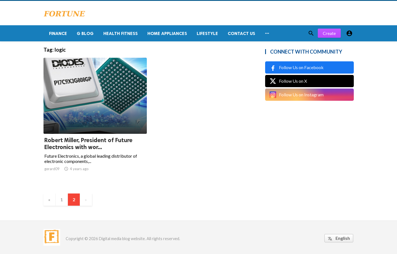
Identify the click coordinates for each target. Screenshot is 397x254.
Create (329, 33)
